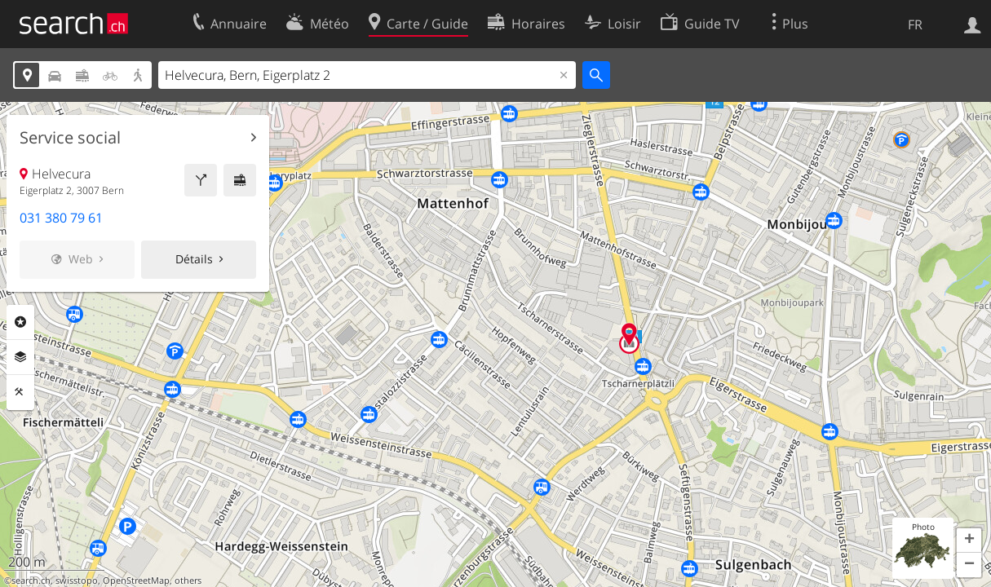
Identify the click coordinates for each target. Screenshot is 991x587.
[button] (969, 540)
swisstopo (76, 580)
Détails (194, 259)
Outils (20, 392)
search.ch (31, 580)
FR (915, 24)
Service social (70, 138)
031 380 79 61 (61, 218)
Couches (20, 357)
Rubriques (20, 322)
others (188, 580)
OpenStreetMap (136, 580)
